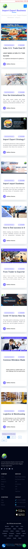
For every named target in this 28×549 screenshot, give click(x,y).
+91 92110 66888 (21, 500)
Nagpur (17, 535)
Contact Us (3, 481)
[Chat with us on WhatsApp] (24, 546)
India (2, 500)
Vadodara (20, 528)
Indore (12, 531)
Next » (4, 440)
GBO (16, 486)
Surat (17, 526)
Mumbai (7, 526)
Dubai (2, 502)
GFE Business (11, 544)
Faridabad (4, 533)
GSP (16, 481)
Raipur (19, 538)
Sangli (14, 538)
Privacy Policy (20, 545)
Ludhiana (9, 538)
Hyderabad (5, 531)
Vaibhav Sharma (10, 64)
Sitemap (3, 486)
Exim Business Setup (20, 479)
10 (19, 437)
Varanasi (18, 533)
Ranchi (24, 533)
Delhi (12, 526)
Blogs (2, 484)
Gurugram (11, 533)
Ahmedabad (8, 528)
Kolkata (17, 531)
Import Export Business (9, 45)
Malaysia (3, 505)
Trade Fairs (17, 491)
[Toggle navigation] (25, 6)
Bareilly (23, 531)
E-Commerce (18, 484)
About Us (3, 479)
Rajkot (14, 528)
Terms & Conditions (10, 545)
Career (2, 477)
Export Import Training (20, 477)
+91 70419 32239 (21, 502)
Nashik (22, 535)
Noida (5, 535)
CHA (16, 489)
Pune (22, 526)
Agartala (11, 535)
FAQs (2, 489)
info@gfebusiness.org (20, 506)
